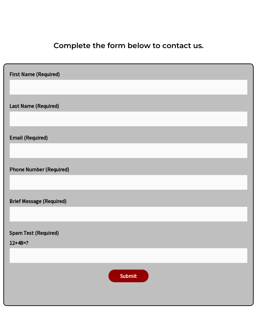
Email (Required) (128, 146)
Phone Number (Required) (128, 178)
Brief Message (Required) (128, 210)
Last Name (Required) (128, 115)
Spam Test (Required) (128, 246)
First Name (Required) (128, 83)
